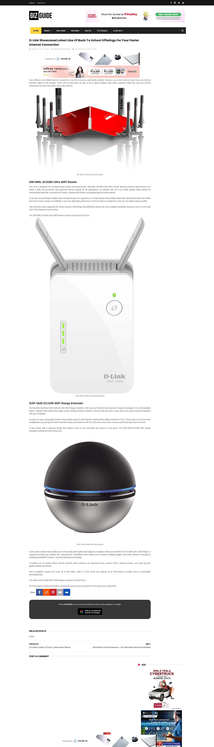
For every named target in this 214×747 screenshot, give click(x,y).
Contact (41, 3)
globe (138, 684)
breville (153, 729)
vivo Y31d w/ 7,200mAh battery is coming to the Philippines (167, 318)
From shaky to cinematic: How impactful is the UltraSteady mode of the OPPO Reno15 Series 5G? (168, 253)
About (32, 3)
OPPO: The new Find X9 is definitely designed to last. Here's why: (158, 141)
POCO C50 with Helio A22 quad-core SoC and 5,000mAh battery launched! (168, 266)
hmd (153, 724)
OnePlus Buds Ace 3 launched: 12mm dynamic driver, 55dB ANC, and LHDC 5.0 (168, 240)
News (46, 31)
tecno (155, 689)
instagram (140, 719)
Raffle (87, 31)
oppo (138, 674)
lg (167, 684)
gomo (170, 719)
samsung (158, 669)
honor (155, 679)
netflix (139, 704)
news (94, 50)
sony (170, 689)
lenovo (139, 689)
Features (60, 31)
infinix (153, 684)
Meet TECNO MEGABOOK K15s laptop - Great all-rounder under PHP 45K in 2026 (166, 332)
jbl (153, 714)
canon (153, 704)
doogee (160, 709)
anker (156, 719)
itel (166, 704)
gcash (165, 694)
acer (138, 694)
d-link (88, 50)
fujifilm (153, 699)
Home (35, 31)
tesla (138, 729)
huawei (139, 669)
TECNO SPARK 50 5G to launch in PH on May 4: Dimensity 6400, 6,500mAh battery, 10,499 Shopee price (168, 307)
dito (151, 694)
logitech (139, 714)
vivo (169, 674)
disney (139, 724)
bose (166, 729)
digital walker (142, 709)
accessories (80, 50)
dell (164, 714)
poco (138, 699)
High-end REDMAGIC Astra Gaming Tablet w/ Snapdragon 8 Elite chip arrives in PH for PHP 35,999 (168, 280)
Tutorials (101, 31)
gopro (166, 724)
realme (139, 679)
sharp (168, 699)
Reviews (74, 31)
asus (170, 679)
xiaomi (154, 674)
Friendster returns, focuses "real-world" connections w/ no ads (168, 227)
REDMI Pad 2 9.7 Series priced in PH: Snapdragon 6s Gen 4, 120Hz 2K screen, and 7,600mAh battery (168, 346)
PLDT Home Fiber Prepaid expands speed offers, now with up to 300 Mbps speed (168, 293)
